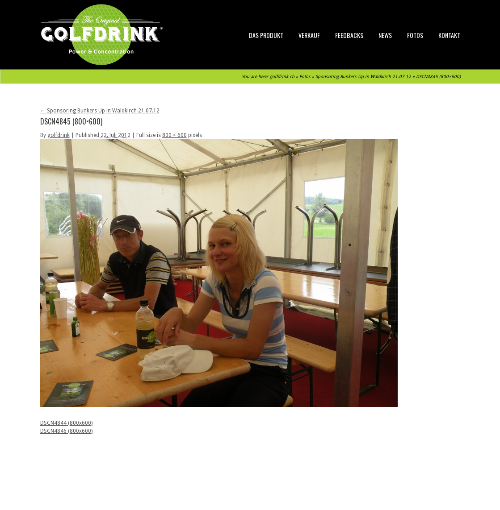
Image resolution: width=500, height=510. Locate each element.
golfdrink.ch (282, 76)
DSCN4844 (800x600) (66, 423)
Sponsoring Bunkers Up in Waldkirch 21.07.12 (363, 76)
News (385, 35)
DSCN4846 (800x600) (66, 431)
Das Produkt (266, 35)
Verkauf (309, 35)
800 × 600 (174, 135)
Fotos (415, 35)
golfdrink (58, 135)
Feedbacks (349, 35)
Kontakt (449, 35)
